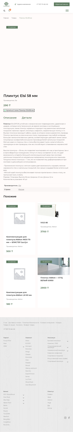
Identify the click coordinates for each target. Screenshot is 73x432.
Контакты (19, 325)
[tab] (10, 118)
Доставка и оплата (14, 323)
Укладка (58, 323)
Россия (21, 189)
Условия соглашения (47, 323)
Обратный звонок (61, 4)
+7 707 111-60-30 (42, 4)
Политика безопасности (30, 323)
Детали (27, 117)
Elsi (19, 186)
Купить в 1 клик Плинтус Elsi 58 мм (19, 110)
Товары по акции (9, 325)
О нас (5, 323)
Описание (10, 117)
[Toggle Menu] (67, 10)
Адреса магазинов (24, 4)
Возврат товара (29, 325)
